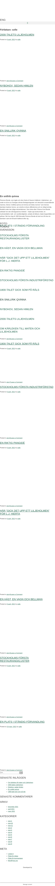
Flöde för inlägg (13, 856)
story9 (8, 126)
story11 (10, 825)
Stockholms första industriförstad (26, 387)
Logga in (11, 854)
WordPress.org (13, 860)
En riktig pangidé (12, 442)
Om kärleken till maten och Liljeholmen (20, 782)
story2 (8, 717)
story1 (8, 770)
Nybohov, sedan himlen (16, 85)
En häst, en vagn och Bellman (21, 599)
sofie (18, 39)
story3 (8, 653)
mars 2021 (11, 811)
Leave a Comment (17, 81)
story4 (8, 594)
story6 (8, 438)
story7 (8, 382)
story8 (8, 339)
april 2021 (11, 809)
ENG (3, 19)
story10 (8, 81)
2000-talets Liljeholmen (17, 34)
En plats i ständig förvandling (22, 721)
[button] (27, 22)
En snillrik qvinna (13, 130)
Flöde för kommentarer (15, 858)
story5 (8, 506)
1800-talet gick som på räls (19, 343)
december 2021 (13, 807)
